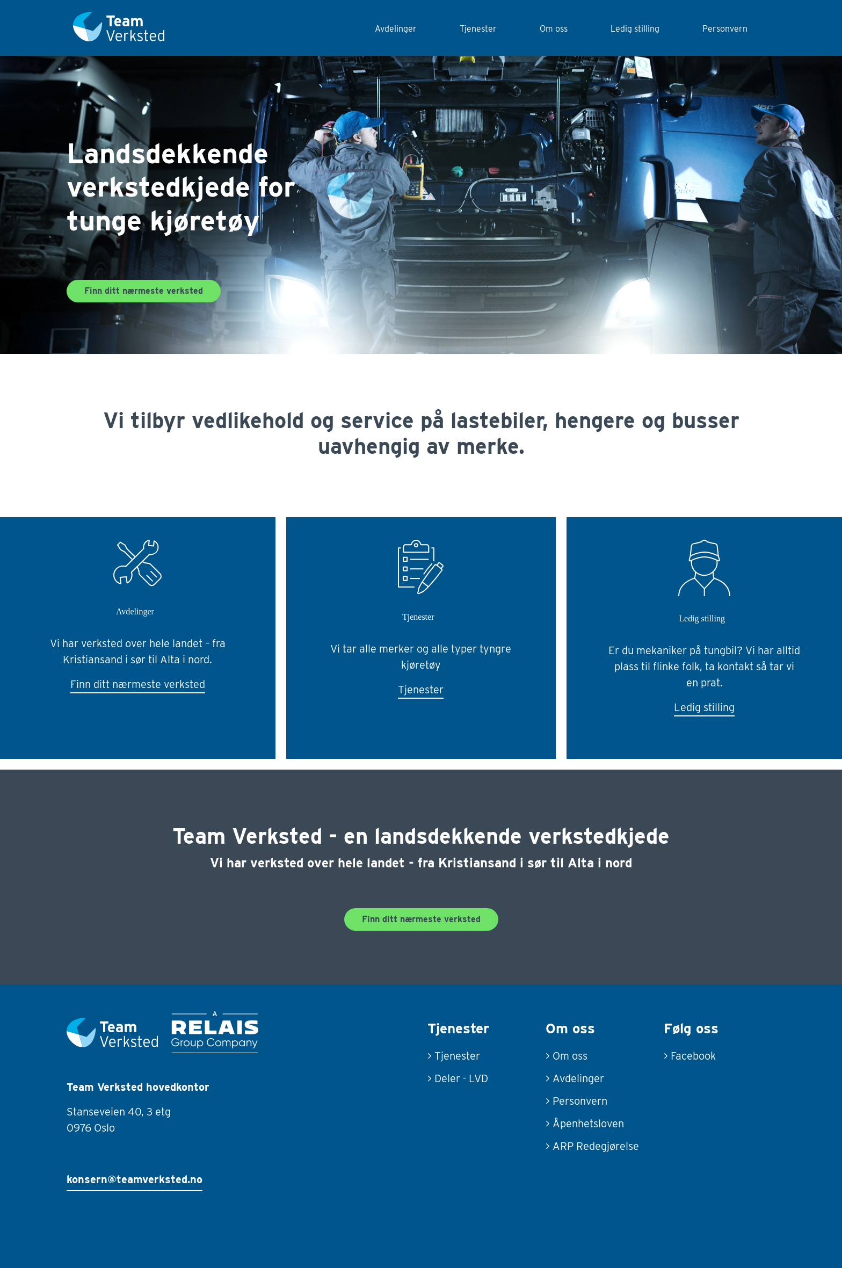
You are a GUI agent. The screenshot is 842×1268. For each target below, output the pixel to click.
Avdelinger (396, 29)
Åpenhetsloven (588, 1123)
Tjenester (478, 29)
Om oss (554, 29)
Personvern (724, 29)
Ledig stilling (635, 29)
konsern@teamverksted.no (134, 1179)
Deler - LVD (461, 1078)
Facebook (693, 1055)
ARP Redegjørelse (596, 1146)
